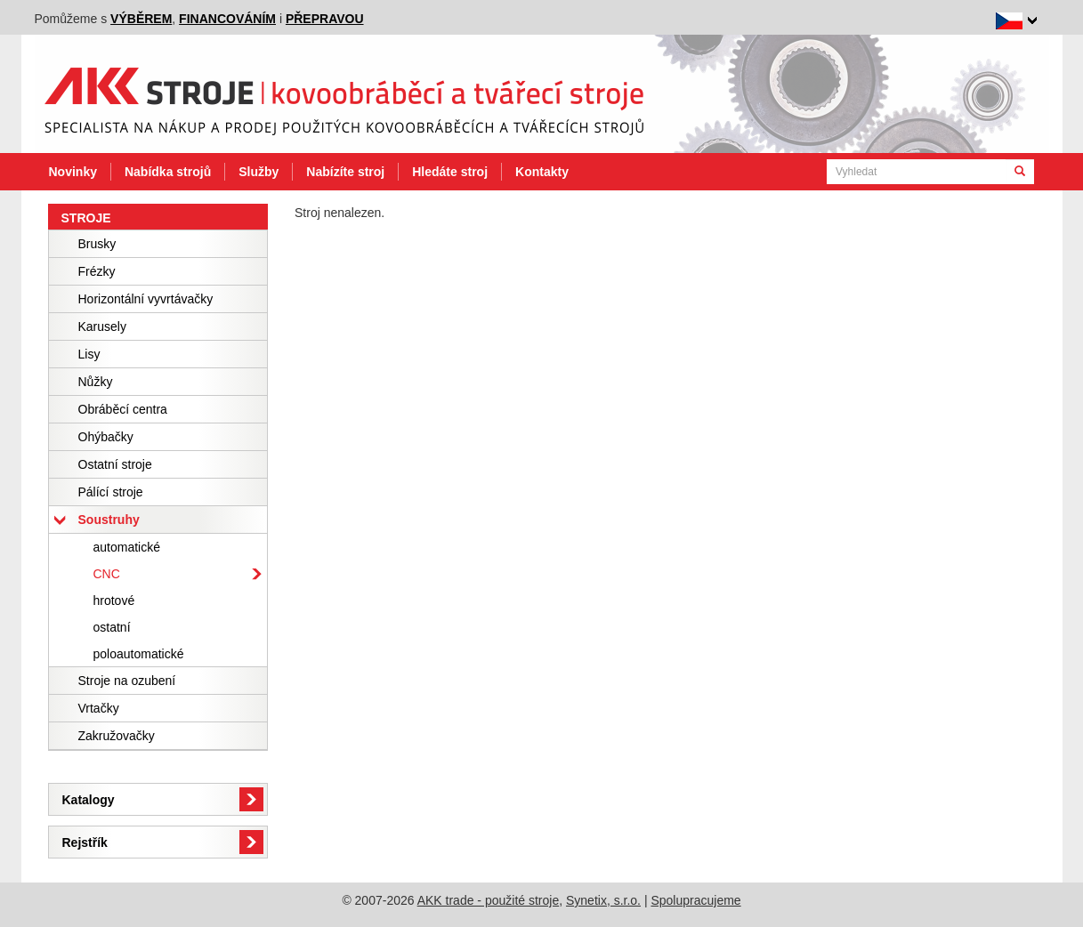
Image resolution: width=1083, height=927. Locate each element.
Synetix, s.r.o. (603, 900)
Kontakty (542, 172)
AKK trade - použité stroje (488, 900)
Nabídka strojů (168, 172)
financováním (227, 19)
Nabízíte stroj (345, 172)
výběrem (141, 19)
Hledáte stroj (450, 172)
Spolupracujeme (695, 900)
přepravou (325, 19)
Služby (258, 172)
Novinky (73, 172)
